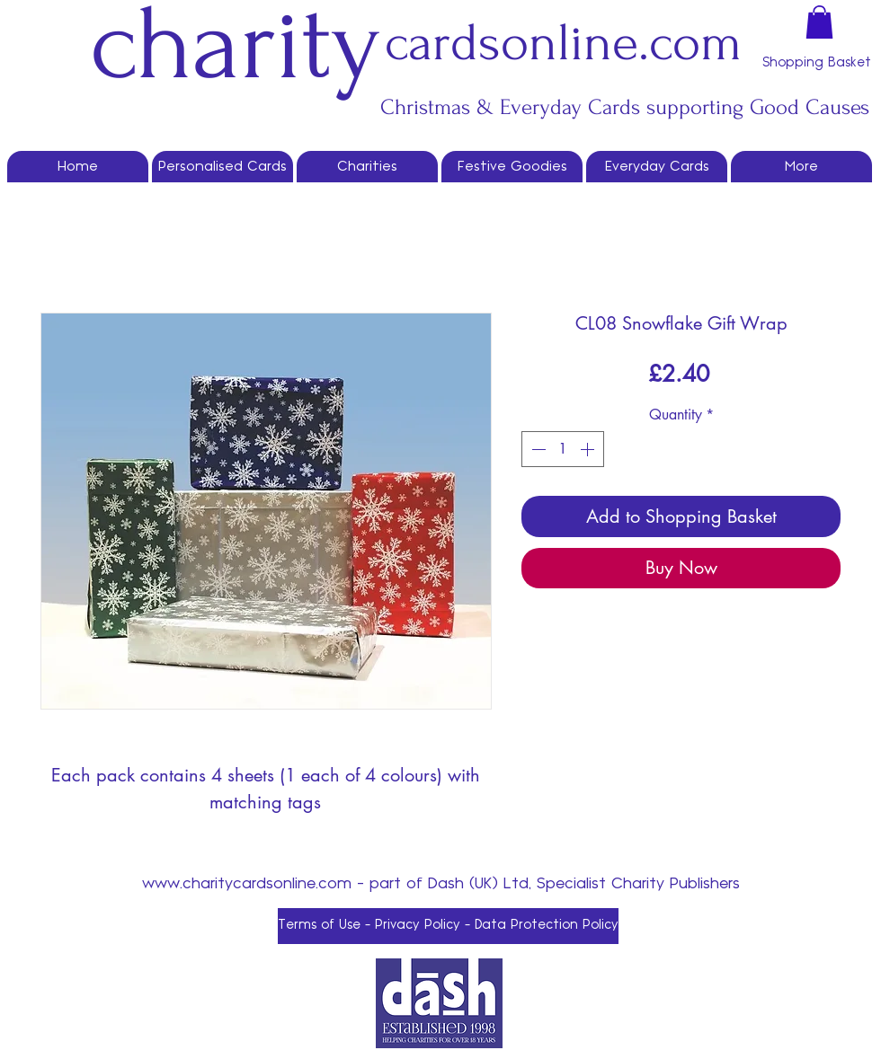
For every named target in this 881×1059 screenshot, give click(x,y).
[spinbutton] (562, 449)
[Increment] (588, 449)
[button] (819, 22)
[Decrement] (536, 449)
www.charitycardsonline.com (247, 883)
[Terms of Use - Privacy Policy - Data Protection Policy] (448, 926)
